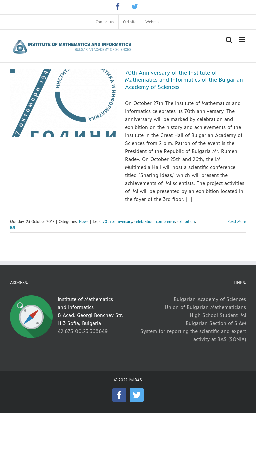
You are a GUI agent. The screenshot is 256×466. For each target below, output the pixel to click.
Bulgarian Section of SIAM (216, 323)
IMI (12, 227)
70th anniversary (117, 221)
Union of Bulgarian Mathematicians (205, 307)
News (83, 221)
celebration (144, 221)
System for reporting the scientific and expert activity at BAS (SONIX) (193, 335)
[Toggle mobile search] (229, 39)
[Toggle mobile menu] (242, 39)
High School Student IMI (218, 315)
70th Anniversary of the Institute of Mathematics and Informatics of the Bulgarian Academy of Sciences (184, 80)
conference (165, 221)
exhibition (186, 221)
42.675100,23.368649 (83, 331)
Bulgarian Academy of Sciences (210, 299)
